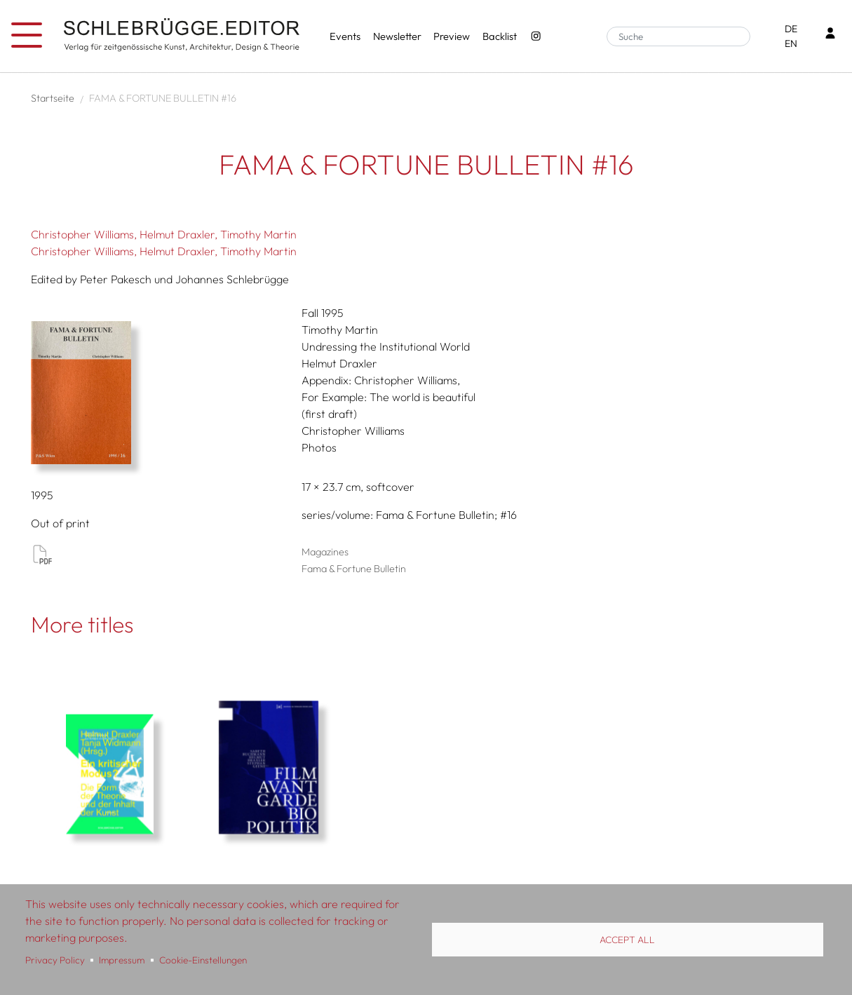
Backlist (499, 36)
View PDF (42, 554)
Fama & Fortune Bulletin (354, 568)
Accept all (627, 939)
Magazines (325, 552)
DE (791, 28)
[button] (161, 392)
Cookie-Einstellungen (203, 960)
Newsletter (397, 36)
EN (791, 43)
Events (345, 36)
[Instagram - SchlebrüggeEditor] (535, 36)
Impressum (121, 960)
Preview (451, 36)
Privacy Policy (55, 960)
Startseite (52, 98)
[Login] (830, 35)
